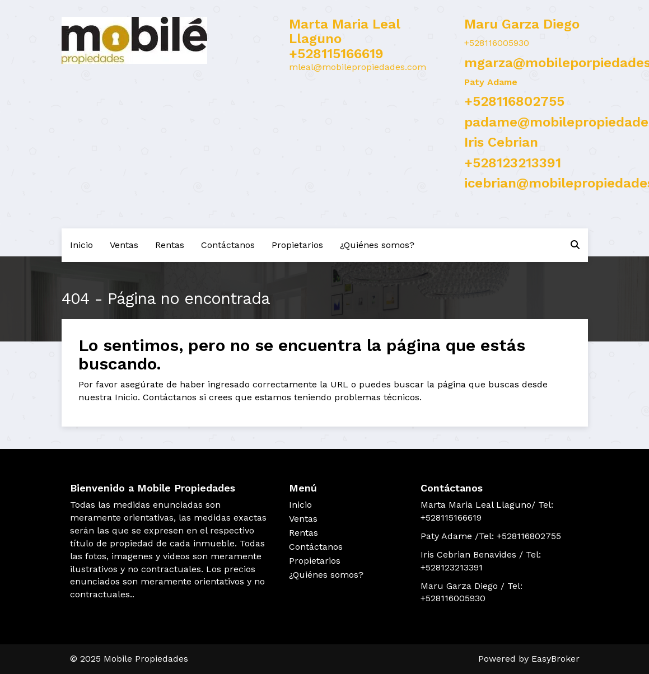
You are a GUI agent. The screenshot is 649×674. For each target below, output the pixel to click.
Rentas (169, 245)
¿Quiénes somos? (377, 245)
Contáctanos (228, 245)
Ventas (124, 245)
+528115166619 (336, 54)
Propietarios (297, 245)
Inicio (81, 245)
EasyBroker (555, 658)
